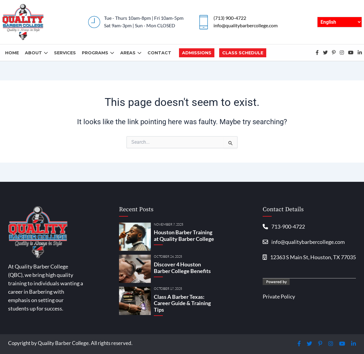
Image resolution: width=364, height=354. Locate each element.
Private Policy (279, 296)
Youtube (351, 52)
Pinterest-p (334, 52)
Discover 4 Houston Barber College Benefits (182, 267)
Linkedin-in (360, 52)
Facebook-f (317, 52)
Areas (131, 53)
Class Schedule (242, 53)
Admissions (196, 53)
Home (12, 53)
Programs (98, 53)
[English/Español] (339, 22)
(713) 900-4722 (229, 18)
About (36, 53)
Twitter (325, 52)
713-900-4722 (284, 226)
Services (65, 53)
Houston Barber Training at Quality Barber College (184, 235)
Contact (159, 53)
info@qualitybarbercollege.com (245, 25)
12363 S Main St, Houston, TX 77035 (309, 257)
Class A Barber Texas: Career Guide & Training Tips (182, 303)
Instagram (342, 52)
